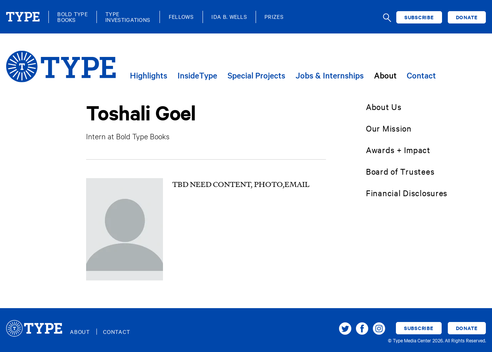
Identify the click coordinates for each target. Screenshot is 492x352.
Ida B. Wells (229, 17)
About (385, 75)
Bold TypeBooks (72, 17)
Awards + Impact (398, 149)
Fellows (181, 17)
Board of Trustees (400, 171)
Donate (467, 17)
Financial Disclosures (406, 192)
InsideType (197, 75)
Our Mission (389, 128)
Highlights (148, 75)
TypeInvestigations (127, 17)
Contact (421, 75)
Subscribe (419, 17)
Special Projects (256, 75)
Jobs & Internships (330, 75)
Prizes (273, 17)
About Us (384, 106)
